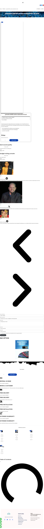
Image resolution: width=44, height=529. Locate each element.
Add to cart (14, 140)
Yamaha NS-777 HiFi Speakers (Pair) (16, 436)
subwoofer (9, 117)
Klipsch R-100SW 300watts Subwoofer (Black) (2, 437)
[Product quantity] (5, 140)
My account (20, 517)
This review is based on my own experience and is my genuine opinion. (12, 333)
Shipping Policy (20, 521)
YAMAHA (13, 117)
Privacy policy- (20, 518)
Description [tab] (22, 369)
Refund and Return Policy (22, 520)
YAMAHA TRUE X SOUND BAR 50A (2, 451)
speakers (6, 117)
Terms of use (20, 522)
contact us (20, 524)
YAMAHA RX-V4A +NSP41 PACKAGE (31, 436)
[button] (23, 2)
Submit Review (3, 335)
